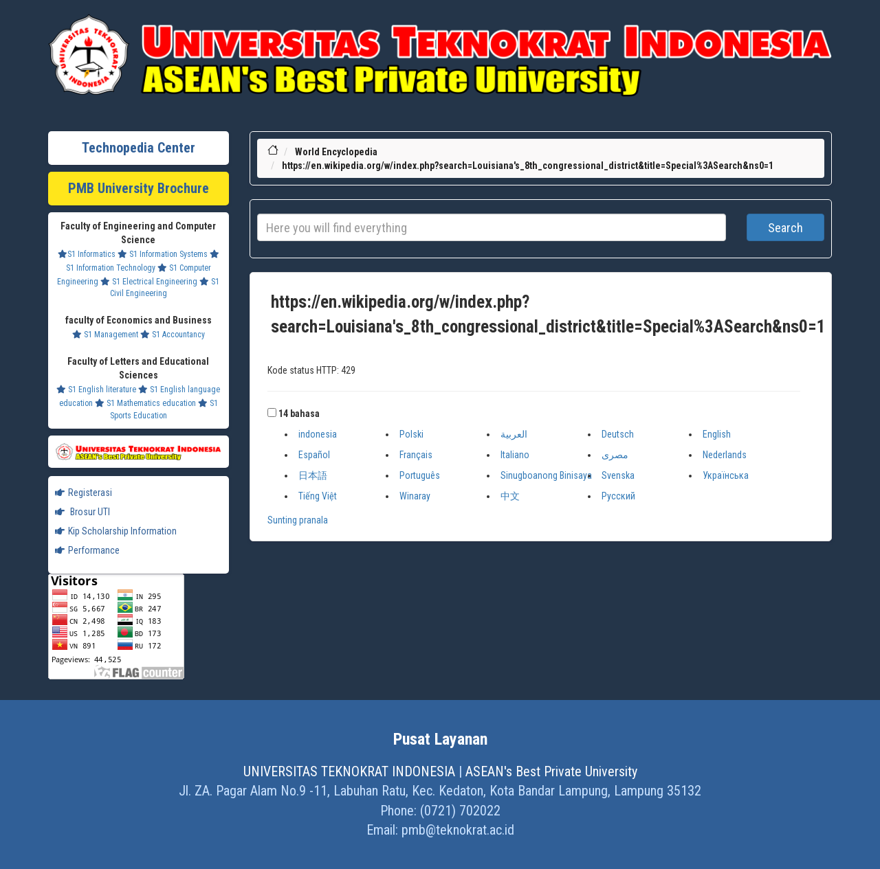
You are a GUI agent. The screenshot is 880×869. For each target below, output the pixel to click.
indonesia (317, 434)
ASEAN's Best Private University (551, 771)
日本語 (312, 475)
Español (314, 454)
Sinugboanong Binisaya (546, 475)
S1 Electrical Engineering (148, 281)
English (717, 434)
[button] (271, 412)
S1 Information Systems (163, 254)
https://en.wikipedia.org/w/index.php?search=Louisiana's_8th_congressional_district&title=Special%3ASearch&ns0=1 (527, 165)
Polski (411, 434)
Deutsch (618, 434)
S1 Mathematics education (145, 403)
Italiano (514, 454)
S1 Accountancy (172, 334)
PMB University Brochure (138, 188)
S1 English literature (96, 389)
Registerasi (83, 492)
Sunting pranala (297, 520)
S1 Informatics (87, 254)
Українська (726, 475)
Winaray (414, 495)
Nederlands (725, 454)
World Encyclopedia (336, 151)
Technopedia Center (138, 147)
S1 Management (105, 334)
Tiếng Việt (317, 495)
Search (785, 228)
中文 (510, 495)
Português (419, 475)
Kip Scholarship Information (116, 531)
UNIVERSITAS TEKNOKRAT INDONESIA (349, 771)
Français (415, 454)
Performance (87, 550)
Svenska (618, 475)
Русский (618, 495)
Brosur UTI (82, 511)
